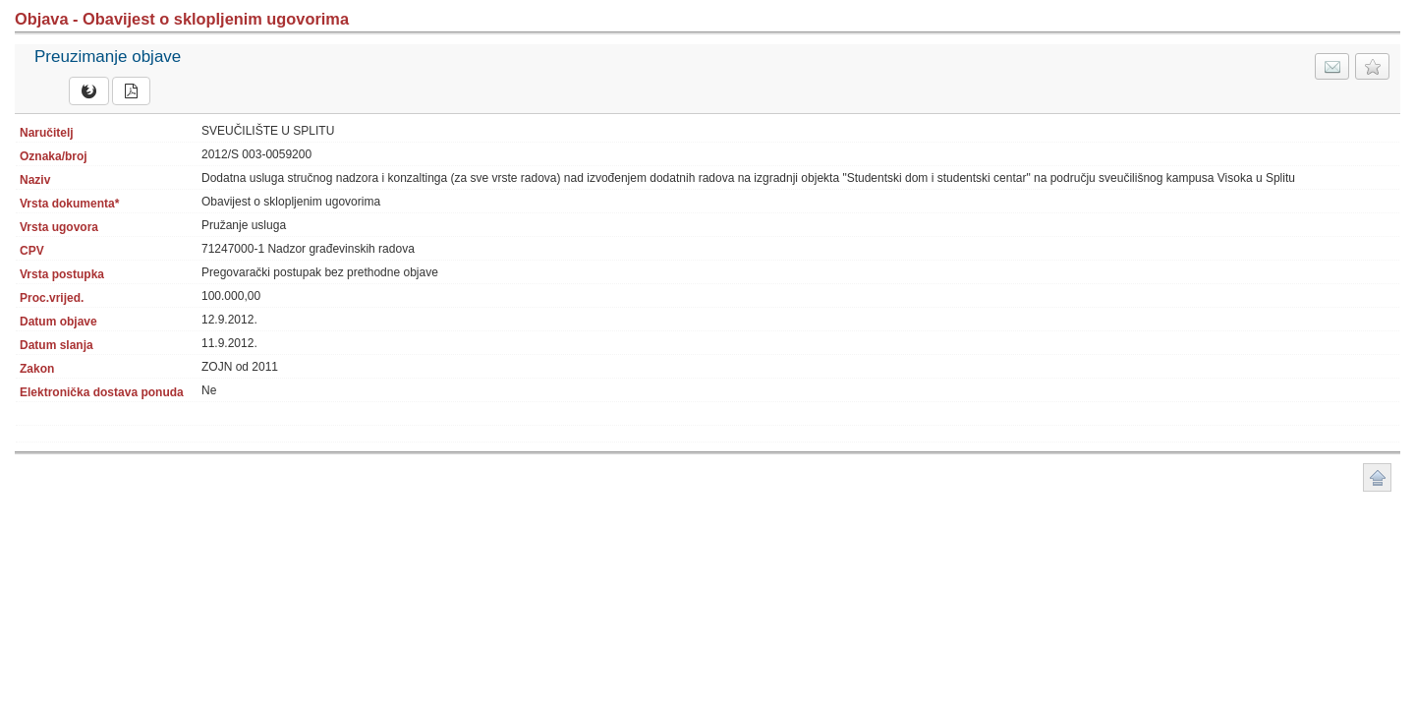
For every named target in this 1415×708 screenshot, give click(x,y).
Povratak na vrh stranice (1377, 477)
